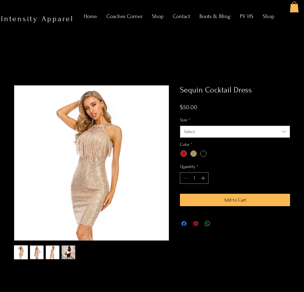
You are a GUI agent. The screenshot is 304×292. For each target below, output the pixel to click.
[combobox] (235, 132)
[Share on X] (219, 223)
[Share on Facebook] (184, 223)
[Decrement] (185, 178)
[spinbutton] (194, 178)
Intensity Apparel (39, 19)
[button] (294, 7)
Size (185, 120)
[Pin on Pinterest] (195, 223)
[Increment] (204, 178)
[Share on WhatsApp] (207, 223)
